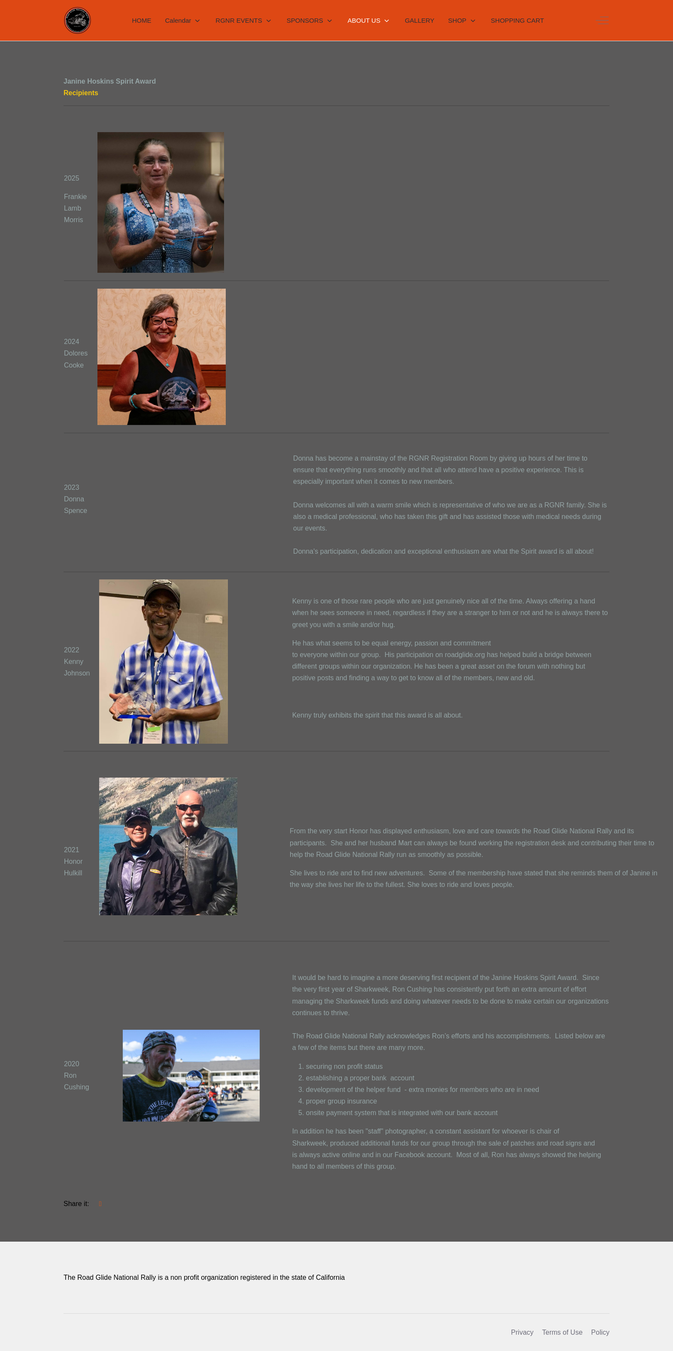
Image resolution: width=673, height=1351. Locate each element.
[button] (183, 21)
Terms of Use (562, 1332)
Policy (600, 1332)
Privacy (522, 1332)
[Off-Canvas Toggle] (602, 20)
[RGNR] (77, 20)
